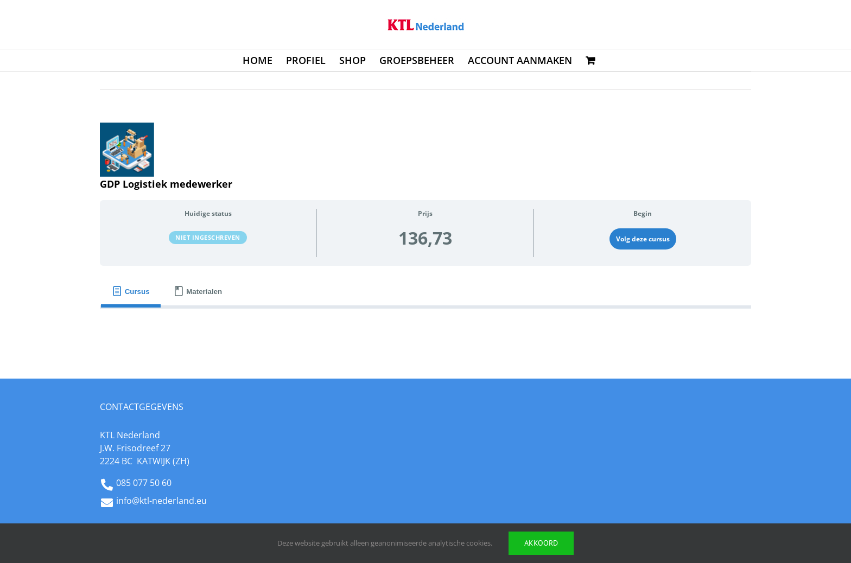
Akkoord (541, 543)
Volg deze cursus (643, 239)
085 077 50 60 (144, 483)
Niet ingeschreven (207, 237)
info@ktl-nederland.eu (161, 501)
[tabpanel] (425, 326)
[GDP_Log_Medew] (127, 150)
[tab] (131, 291)
